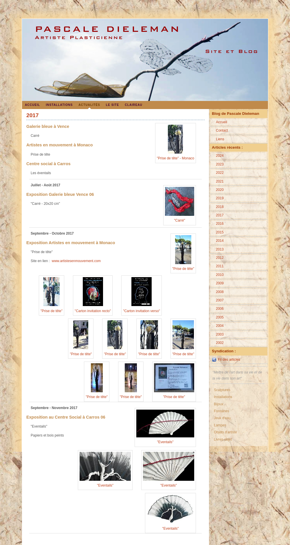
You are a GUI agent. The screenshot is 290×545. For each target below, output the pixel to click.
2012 (220, 258)
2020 (220, 190)
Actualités (89, 104)
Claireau (133, 104)
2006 (220, 309)
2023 (220, 164)
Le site (112, 104)
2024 (220, 156)
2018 (220, 207)
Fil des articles (229, 360)
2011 (220, 266)
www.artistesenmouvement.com (76, 261)
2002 (220, 343)
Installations (59, 104)
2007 (220, 300)
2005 (220, 317)
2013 (220, 249)
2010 (220, 275)
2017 (220, 215)
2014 (220, 241)
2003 (220, 334)
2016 (220, 224)
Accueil (32, 104)
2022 (220, 173)
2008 (220, 292)
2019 (220, 198)
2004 (220, 326)
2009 (220, 283)
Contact (222, 130)
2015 (220, 232)
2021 (220, 181)
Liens (220, 139)
